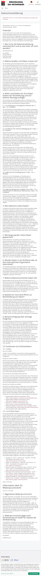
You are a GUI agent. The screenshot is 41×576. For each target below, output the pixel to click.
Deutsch (31, 3)
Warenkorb (38, 3)
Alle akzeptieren (34, 573)
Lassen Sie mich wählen (7, 573)
